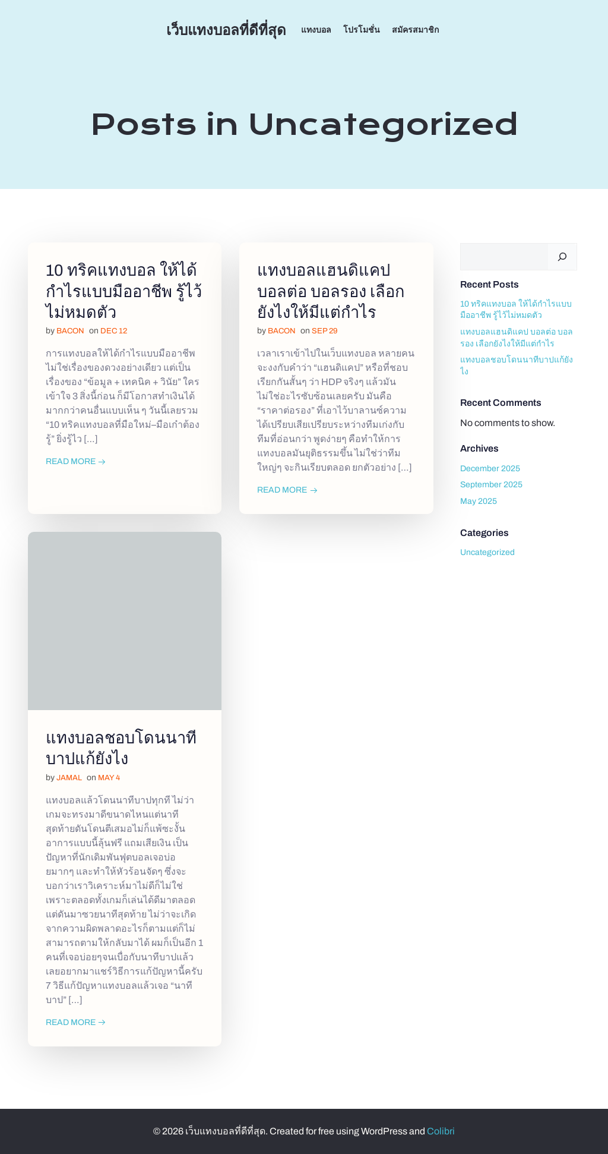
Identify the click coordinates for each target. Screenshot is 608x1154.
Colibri (441, 1131)
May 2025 (478, 501)
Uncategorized (487, 552)
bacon (70, 331)
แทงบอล (316, 30)
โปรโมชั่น (361, 30)
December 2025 (490, 468)
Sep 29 (324, 331)
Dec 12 (113, 331)
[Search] (562, 257)
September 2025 (491, 484)
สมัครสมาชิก (415, 30)
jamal (69, 778)
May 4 (109, 778)
